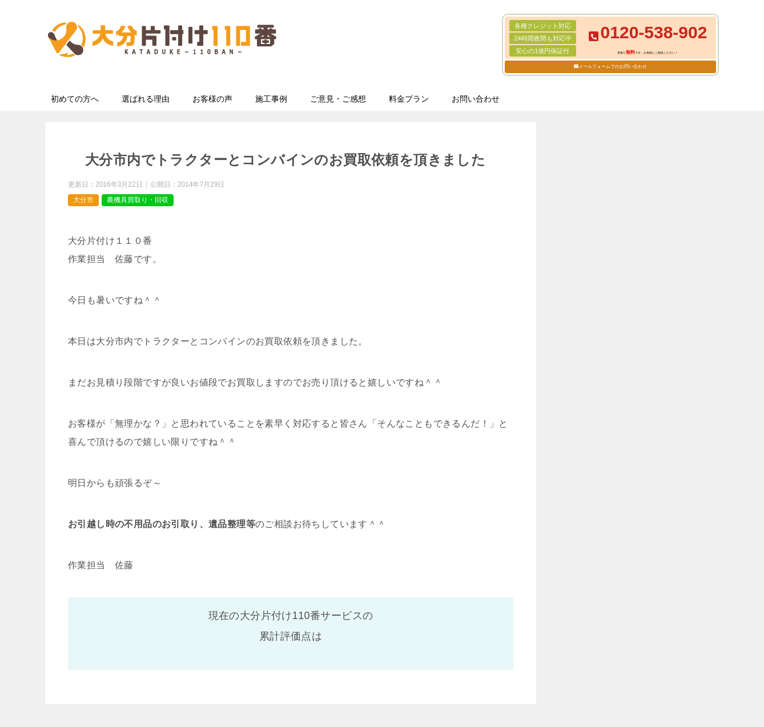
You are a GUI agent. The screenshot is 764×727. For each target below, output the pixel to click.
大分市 (83, 200)
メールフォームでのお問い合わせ (612, 66)
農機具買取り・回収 (137, 200)
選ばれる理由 (146, 98)
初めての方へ (75, 98)
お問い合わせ (476, 98)
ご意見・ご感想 (338, 98)
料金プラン (409, 98)
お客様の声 (212, 98)
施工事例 (271, 98)
